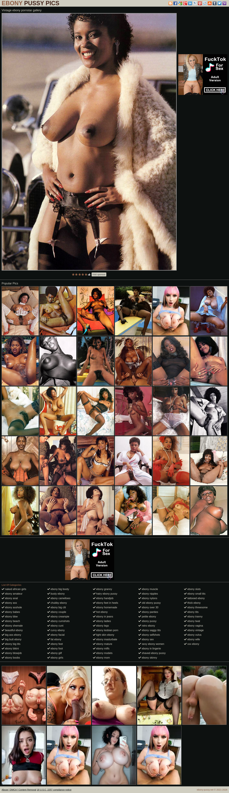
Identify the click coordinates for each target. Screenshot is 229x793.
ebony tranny (193, 616)
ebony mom (101, 657)
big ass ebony (11, 634)
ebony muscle (148, 589)
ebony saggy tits (149, 630)
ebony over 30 (148, 607)
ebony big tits (11, 644)
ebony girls (55, 657)
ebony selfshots (149, 634)
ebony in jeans (103, 616)
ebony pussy (147, 621)
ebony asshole (12, 607)
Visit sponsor (99, 274)
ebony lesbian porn (105, 630)
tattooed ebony (194, 598)
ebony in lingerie (149, 648)
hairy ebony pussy (105, 593)
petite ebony (147, 616)
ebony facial (56, 634)
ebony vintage (194, 630)
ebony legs (101, 625)
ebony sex (146, 639)
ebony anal (10, 598)
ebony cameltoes (58, 598)
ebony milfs (101, 648)
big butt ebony (11, 639)
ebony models (103, 653)
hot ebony (100, 612)
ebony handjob (103, 598)
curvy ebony (56, 630)
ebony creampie (58, 616)
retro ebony (146, 625)
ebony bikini (10, 648)
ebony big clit (56, 607)
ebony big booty (58, 589)
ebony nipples (148, 593)
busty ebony (56, 593)
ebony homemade (105, 607)
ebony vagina (193, 625)
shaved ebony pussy (152, 653)
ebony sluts (192, 589)
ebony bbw (10, 616)
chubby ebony (57, 602)
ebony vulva (192, 634)
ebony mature (102, 644)
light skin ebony (103, 634)
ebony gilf (54, 653)
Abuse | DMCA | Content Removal (19, 789)
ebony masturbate (105, 639)
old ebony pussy (149, 602)
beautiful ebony (12, 630)
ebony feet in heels (105, 602)
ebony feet (55, 644)
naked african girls (14, 589)
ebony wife (192, 639)
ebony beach (11, 621)
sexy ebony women (151, 644)
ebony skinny (147, 657)
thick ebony (192, 602)
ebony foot (55, 648)
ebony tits (191, 612)
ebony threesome (196, 607)
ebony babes (11, 612)
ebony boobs (11, 657)
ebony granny (102, 589)
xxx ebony (191, 644)
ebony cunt (55, 625)
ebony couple (56, 612)
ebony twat (192, 621)
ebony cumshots (58, 621)
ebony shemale (12, 625)
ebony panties (148, 612)
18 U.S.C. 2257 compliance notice (54, 789)
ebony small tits (194, 593)
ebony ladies (102, 621)
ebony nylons (147, 598)
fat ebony (54, 639)
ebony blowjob (12, 653)
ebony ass (9, 602)
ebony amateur (12, 593)
